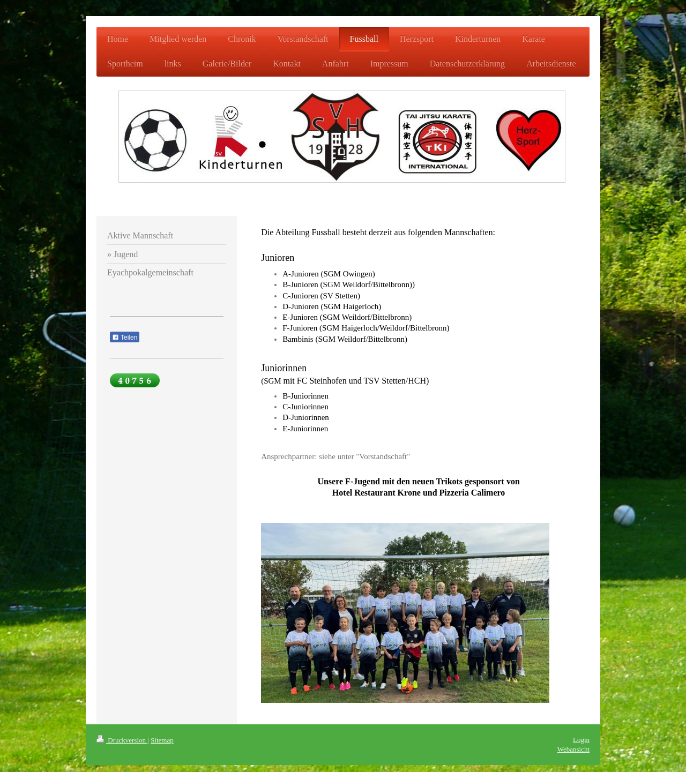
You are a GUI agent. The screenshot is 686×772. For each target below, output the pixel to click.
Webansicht (573, 749)
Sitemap (162, 740)
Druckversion (121, 740)
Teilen (124, 337)
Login (581, 740)
